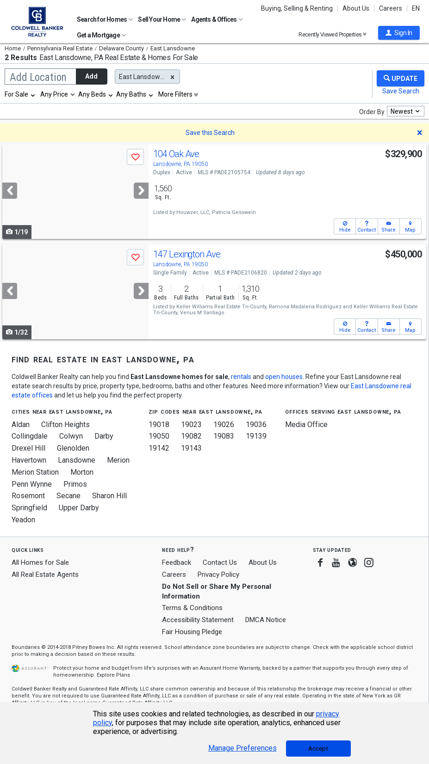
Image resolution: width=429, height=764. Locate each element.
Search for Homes (105, 19)
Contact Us (220, 562)
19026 (223, 424)
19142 (159, 448)
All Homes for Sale (40, 562)
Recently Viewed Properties (332, 34)
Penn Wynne (32, 484)
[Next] (141, 191)
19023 (191, 424)
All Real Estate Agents (45, 574)
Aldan (21, 424)
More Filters (175, 94)
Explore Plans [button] (113, 675)
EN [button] (416, 8)
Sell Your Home (162, 19)
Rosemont (28, 495)
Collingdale (30, 436)
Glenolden (73, 448)
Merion (118, 460)
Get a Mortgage (101, 35)
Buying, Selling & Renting (297, 8)
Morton (81, 472)
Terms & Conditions (192, 608)
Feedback (176, 562)
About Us (355, 8)
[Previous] (9, 191)
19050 (159, 436)
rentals (241, 376)
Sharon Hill (109, 495)
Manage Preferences (242, 748)
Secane (68, 495)
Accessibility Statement (198, 620)
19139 (256, 436)
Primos (75, 484)
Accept (318, 748)
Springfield (29, 507)
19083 (223, 436)
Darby (103, 436)
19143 (191, 448)
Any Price (54, 94)
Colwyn (71, 436)
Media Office (306, 424)
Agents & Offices (216, 19)
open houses (284, 376)
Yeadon (23, 519)
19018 (159, 424)
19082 (191, 436)
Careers (390, 8)
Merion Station (35, 472)
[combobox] (20, 94)
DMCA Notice (265, 620)
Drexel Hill (28, 448)
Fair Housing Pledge (192, 632)
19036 (256, 424)
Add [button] (91, 76)
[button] (399, 33)
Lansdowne (76, 460)
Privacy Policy (218, 574)
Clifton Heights (65, 424)
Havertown (29, 460)
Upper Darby (79, 507)
